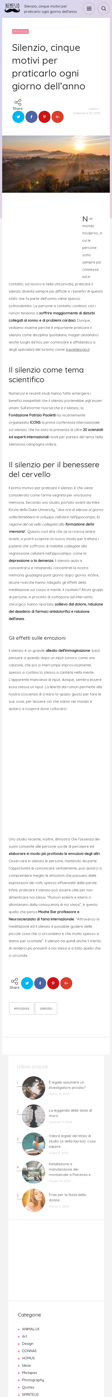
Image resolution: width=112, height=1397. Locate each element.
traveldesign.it (78, 349)
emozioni (21, 1008)
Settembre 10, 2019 (86, 113)
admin (93, 109)
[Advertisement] (45, 241)
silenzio (46, 1008)
